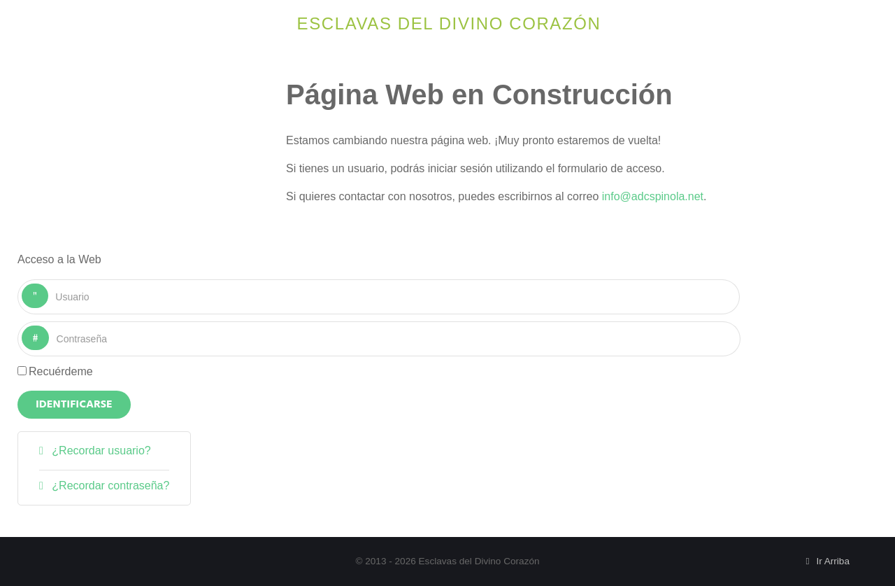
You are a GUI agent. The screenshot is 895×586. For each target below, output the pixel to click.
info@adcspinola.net (652, 196)
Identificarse (74, 405)
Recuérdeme (61, 371)
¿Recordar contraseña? (109, 485)
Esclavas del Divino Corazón (449, 23)
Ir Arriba (825, 561)
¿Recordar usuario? (100, 450)
